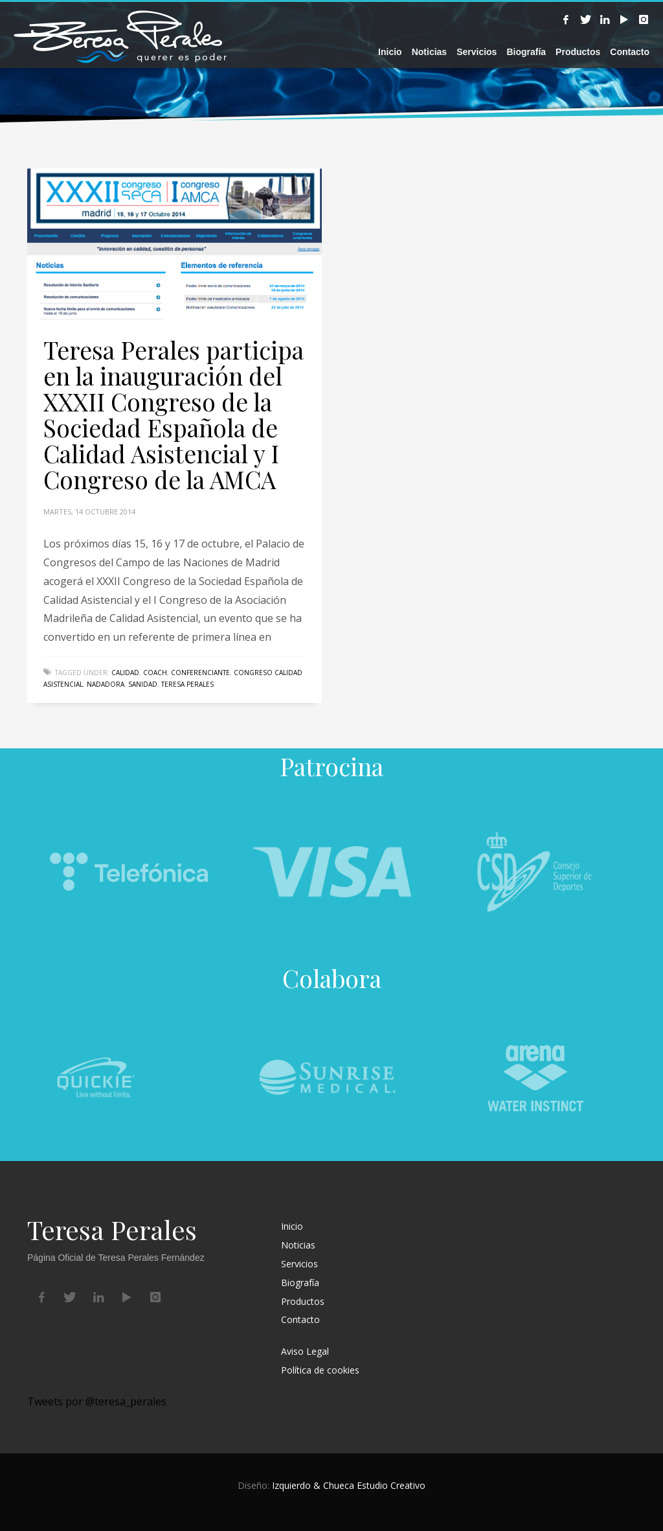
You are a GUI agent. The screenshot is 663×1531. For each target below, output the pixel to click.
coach (155, 672)
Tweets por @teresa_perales (96, 1401)
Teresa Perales (187, 684)
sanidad (142, 684)
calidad (125, 672)
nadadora (105, 684)
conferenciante (200, 672)
